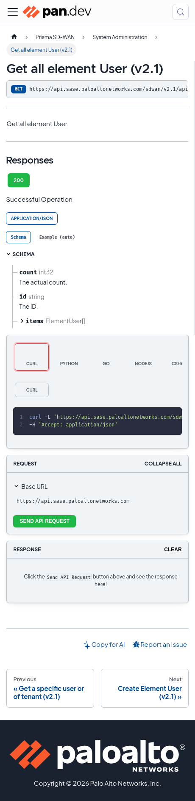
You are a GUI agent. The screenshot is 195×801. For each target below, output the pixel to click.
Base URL (34, 486)
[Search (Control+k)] (181, 12)
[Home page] (14, 37)
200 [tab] (19, 180)
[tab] (18, 237)
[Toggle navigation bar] (12, 12)
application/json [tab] (32, 218)
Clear (172, 550)
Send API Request (45, 521)
